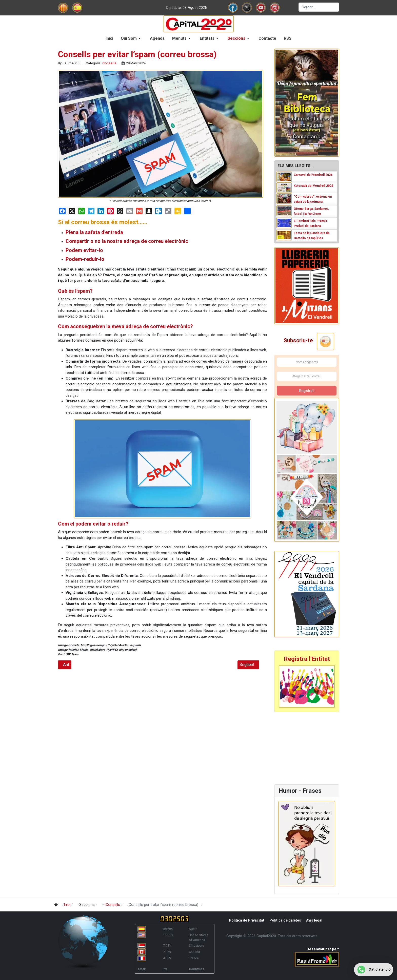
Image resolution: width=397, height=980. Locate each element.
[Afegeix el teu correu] (306, 376)
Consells (109, 63)
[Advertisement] (306, 747)
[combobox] (319, 7)
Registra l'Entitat (307, 658)
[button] (131, 38)
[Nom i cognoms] (306, 362)
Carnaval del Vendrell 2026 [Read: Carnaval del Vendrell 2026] (313, 175)
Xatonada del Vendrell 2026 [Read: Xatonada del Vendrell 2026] (313, 185)
